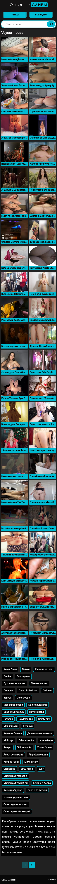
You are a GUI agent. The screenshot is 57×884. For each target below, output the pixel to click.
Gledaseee (9, 768)
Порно (28, 4)
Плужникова (36, 712)
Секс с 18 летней (37, 790)
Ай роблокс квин (38, 754)
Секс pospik (23, 697)
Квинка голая (11, 761)
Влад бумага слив (13, 712)
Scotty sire (44, 719)
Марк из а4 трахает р (15, 776)
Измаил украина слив (15, 797)
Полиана (8, 690)
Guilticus (47, 690)
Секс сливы (9, 879)
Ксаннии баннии (12, 733)
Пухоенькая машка (14, 683)
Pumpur (7, 747)
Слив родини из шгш (15, 804)
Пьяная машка (39, 683)
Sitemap (51, 880)
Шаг (41, 768)
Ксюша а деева (42, 783)
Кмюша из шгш (44, 669)
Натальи (8, 719)
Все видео (41, 14)
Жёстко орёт (24, 747)
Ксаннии (28, 726)
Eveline (7, 676)
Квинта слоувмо (37, 704)
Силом (25, 669)
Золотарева (23, 676)
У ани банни (46, 740)
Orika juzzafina (26, 740)
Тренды (14, 14)
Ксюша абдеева (12, 790)
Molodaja (8, 740)
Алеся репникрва (13, 754)
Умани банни (44, 747)
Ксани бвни (10, 669)
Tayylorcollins (25, 719)
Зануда (7, 697)
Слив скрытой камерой (16, 811)
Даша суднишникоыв (39, 733)
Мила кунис (31, 761)
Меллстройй (10, 726)
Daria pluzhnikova (28, 690)
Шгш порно (27, 768)
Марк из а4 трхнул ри (15, 783)
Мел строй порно (13, 704)
